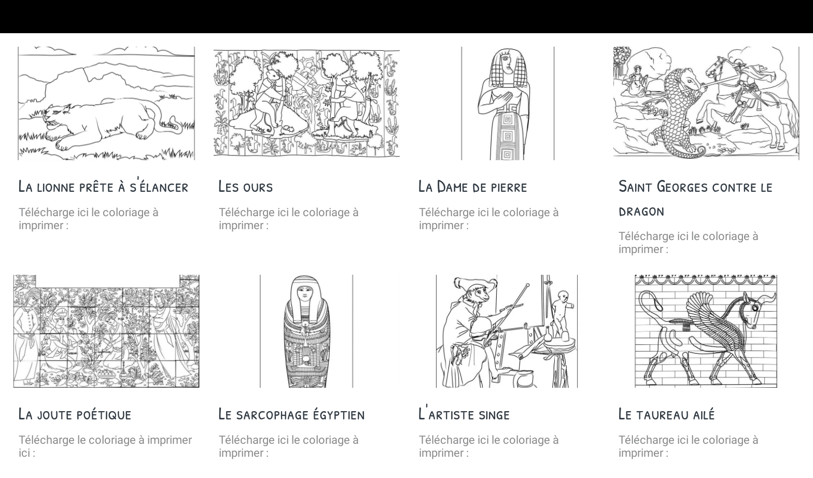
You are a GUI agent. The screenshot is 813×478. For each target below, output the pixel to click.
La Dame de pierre (473, 186)
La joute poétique (75, 413)
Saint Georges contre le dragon (696, 197)
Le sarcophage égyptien (292, 413)
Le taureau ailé (667, 413)
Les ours (246, 186)
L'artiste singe (464, 413)
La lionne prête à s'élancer (104, 186)
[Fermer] (21, 16)
